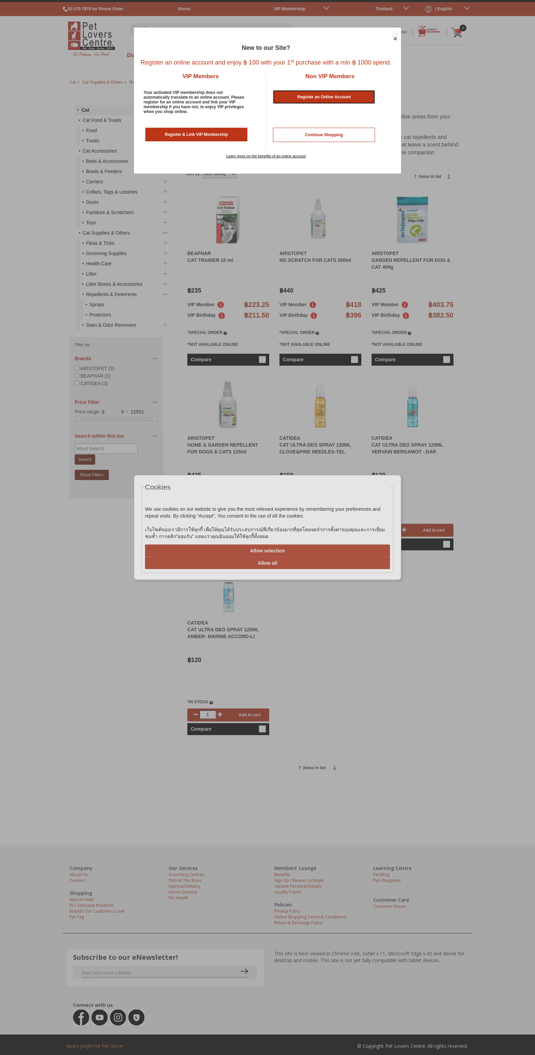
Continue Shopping (324, 134)
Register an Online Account (324, 97)
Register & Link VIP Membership (196, 134)
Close (395, 35)
